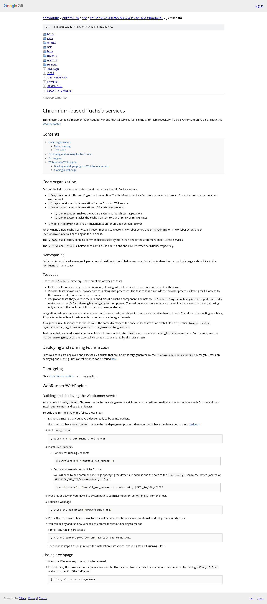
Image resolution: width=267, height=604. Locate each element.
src (84, 18)
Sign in (259, 6)
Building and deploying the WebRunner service (81, 166)
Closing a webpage (65, 170)
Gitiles (22, 598)
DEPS (50, 73)
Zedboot (194, 424)
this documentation (62, 376)
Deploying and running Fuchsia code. (70, 154)
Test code (60, 150)
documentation (52, 123)
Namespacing (62, 146)
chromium (51, 18)
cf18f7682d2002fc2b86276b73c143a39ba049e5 (126, 18)
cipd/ (50, 38)
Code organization (59, 142)
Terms (43, 598)
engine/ (51, 42)
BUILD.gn (53, 69)
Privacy (32, 598)
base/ (50, 34)
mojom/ (52, 55)
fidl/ (49, 47)
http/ (50, 51)
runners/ (52, 64)
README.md (54, 86)
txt (251, 598)
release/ (52, 60)
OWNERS (52, 82)
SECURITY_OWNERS (59, 90)
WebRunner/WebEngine (62, 162)
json (260, 598)
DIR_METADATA (57, 77)
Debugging (54, 158)
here (114, 359)
